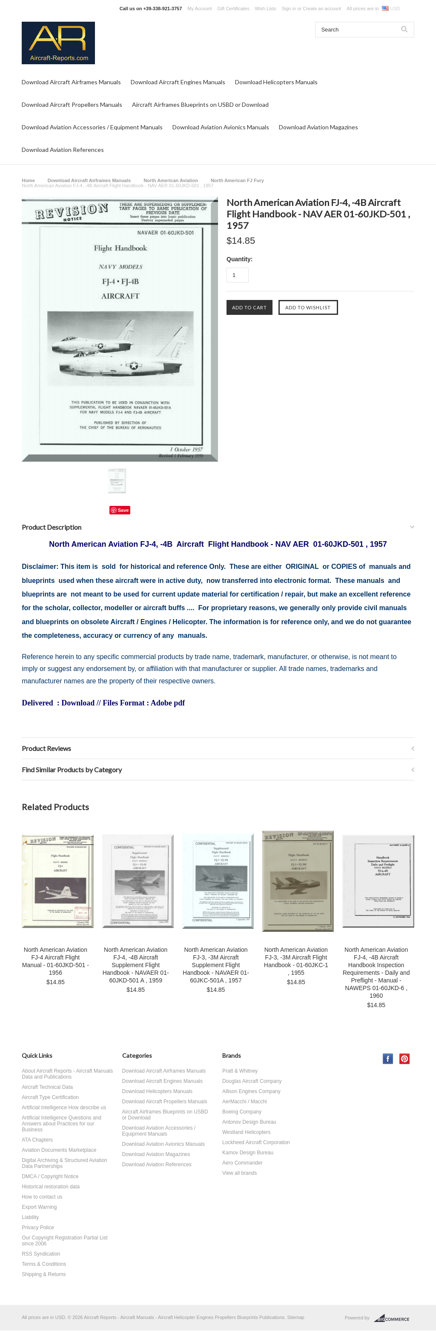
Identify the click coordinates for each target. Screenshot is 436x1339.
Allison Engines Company (251, 1091)
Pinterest (404, 1058)
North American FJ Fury (237, 180)
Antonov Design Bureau (249, 1122)
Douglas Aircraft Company (251, 1081)
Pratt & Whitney (240, 1071)
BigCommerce (394, 1318)
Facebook (388, 1058)
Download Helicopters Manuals (276, 82)
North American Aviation (170, 180)
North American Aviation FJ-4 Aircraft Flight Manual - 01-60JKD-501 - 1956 (55, 961)
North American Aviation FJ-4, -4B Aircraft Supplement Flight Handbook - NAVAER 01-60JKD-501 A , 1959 (136, 965)
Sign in (289, 8)
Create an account (322, 8)
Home (28, 180)
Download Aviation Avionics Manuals (220, 127)
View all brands (239, 1173)
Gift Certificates (233, 8)
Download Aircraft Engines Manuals (178, 82)
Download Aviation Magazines (318, 127)
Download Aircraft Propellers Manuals (72, 104)
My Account (199, 8)
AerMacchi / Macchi (244, 1102)
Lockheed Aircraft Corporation (256, 1142)
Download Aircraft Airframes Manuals (71, 82)
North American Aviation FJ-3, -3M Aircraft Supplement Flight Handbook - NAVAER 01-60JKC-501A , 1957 (216, 965)
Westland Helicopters (246, 1132)
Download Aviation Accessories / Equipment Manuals (92, 127)
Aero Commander (242, 1163)
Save (123, 510)
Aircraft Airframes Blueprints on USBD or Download (200, 104)
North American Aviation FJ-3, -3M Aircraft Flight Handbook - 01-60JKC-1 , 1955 (296, 961)
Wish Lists (265, 8)
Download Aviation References (63, 149)
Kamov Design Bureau (247, 1153)
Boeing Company (241, 1112)
